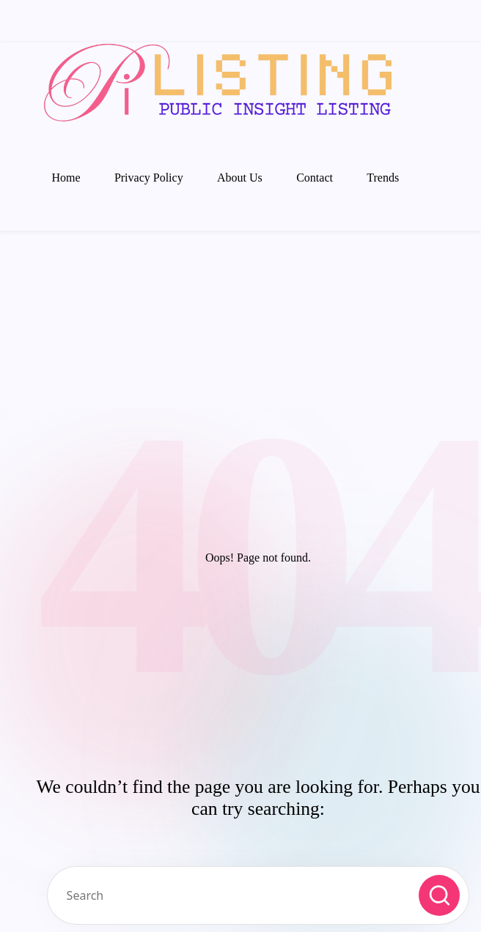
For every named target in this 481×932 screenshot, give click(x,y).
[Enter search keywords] (258, 895)
